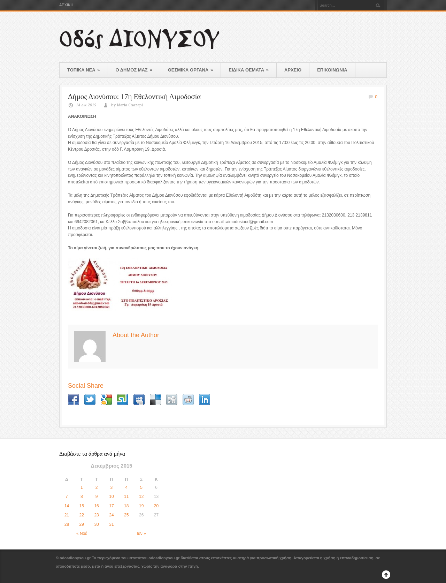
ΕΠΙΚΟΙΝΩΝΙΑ (332, 70)
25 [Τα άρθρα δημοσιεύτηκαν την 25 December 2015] (126, 515)
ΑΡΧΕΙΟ (292, 70)
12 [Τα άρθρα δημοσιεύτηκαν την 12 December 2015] (141, 496)
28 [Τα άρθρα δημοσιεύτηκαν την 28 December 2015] (66, 524)
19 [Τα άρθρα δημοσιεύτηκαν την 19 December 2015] (141, 505)
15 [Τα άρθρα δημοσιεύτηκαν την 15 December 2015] (81, 505)
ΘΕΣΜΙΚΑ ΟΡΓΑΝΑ (190, 70)
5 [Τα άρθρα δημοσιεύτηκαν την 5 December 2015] (141, 487)
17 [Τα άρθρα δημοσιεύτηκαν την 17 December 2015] (111, 505)
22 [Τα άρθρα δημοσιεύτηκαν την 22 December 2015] (81, 515)
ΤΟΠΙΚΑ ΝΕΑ (83, 70)
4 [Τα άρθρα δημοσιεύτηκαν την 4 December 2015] (126, 487)
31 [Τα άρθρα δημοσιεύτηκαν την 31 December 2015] (111, 524)
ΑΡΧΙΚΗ (66, 5)
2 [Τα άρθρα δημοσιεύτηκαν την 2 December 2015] (96, 487)
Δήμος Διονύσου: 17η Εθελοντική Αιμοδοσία (134, 96)
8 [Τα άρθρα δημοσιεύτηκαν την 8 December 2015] (81, 496)
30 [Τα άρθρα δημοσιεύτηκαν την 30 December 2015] (96, 524)
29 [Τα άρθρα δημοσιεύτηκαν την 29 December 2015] (81, 524)
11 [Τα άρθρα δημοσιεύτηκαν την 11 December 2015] (126, 496)
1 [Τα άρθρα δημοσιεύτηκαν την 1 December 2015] (81, 487)
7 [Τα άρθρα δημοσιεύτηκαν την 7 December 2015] (67, 496)
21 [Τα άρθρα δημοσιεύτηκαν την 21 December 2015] (66, 515)
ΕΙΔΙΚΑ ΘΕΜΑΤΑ (249, 70)
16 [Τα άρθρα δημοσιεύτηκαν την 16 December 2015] (96, 505)
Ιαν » (141, 533)
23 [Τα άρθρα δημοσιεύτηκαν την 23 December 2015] (96, 515)
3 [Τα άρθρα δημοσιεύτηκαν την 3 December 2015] (111, 487)
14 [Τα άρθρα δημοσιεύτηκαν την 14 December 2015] (66, 505)
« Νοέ (81, 533)
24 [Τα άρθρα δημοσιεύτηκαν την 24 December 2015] (111, 515)
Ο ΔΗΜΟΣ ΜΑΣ (134, 70)
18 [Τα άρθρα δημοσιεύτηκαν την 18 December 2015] (126, 505)
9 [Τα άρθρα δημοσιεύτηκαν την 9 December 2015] (96, 496)
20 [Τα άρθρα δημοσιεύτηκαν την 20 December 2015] (156, 505)
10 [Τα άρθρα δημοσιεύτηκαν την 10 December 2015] (111, 496)
